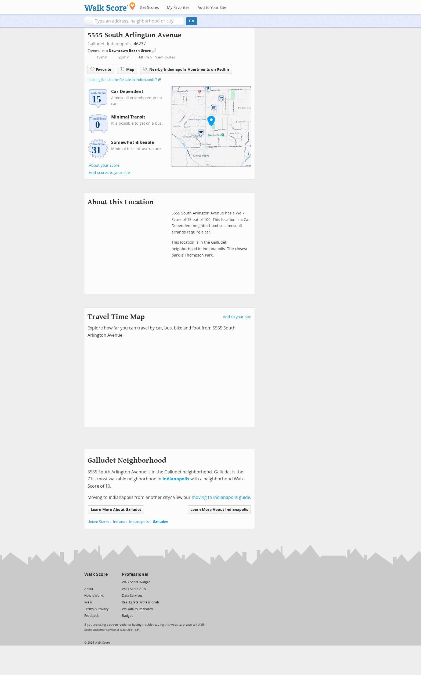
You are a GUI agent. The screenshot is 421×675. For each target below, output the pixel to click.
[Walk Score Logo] (110, 6)
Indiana (119, 522)
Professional (135, 574)
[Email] (104, 582)
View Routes (165, 57)
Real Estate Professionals (140, 602)
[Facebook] (96, 582)
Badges (127, 616)
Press (88, 602)
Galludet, (97, 43)
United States (98, 522)
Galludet (160, 522)
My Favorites (178, 7)
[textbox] (138, 21)
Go (191, 21)
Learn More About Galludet (116, 509)
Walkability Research (137, 609)
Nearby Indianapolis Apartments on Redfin (186, 69)
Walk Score (96, 574)
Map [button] (127, 69)
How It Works (94, 596)
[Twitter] (87, 582)
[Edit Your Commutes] (154, 50)
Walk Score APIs (134, 589)
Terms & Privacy (96, 609)
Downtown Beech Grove (130, 51)
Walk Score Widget (136, 582)
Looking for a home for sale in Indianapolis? (122, 80)
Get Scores (149, 7)
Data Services (132, 596)
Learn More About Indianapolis (219, 509)
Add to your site (237, 317)
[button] (88, 21)
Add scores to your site (109, 172)
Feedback (91, 616)
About (88, 589)
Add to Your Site (212, 7)
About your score (104, 165)
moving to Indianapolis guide (221, 497)
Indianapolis (119, 43)
